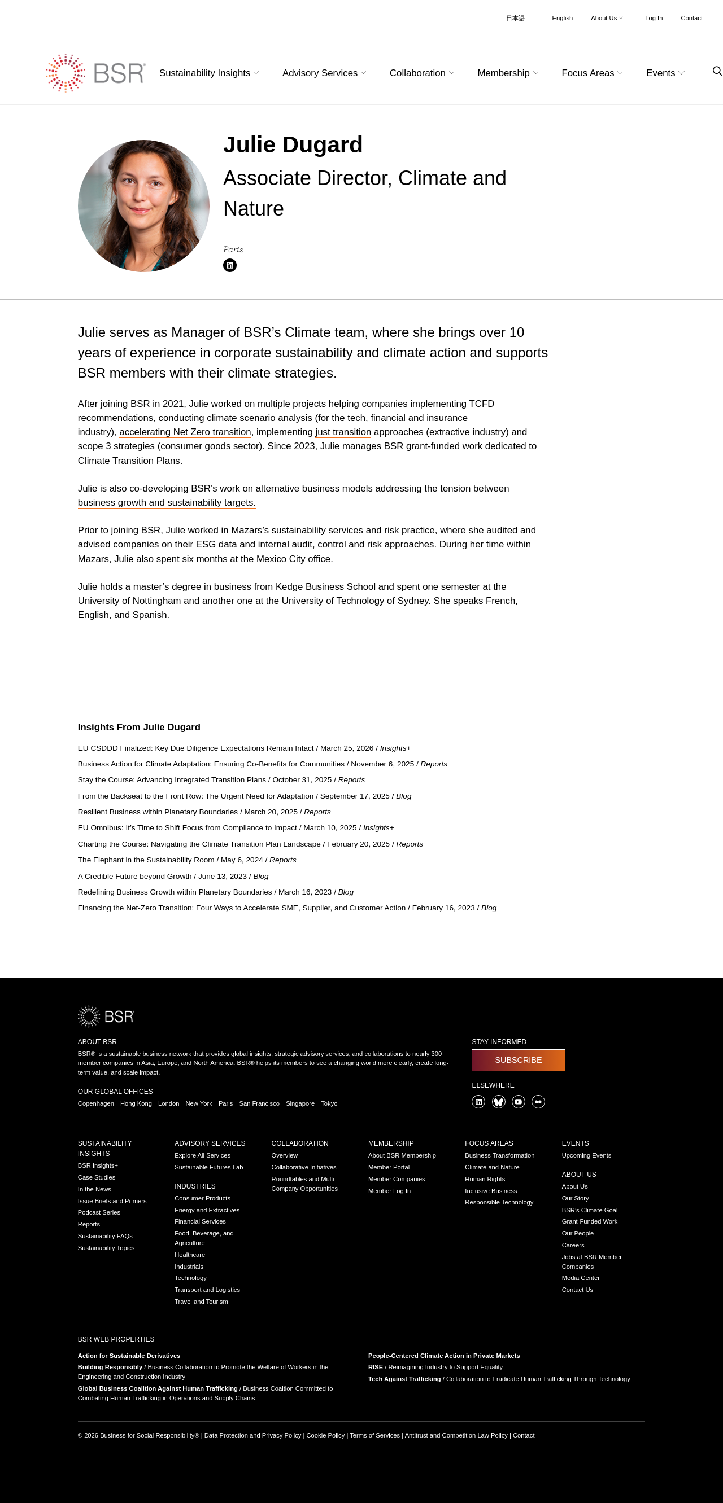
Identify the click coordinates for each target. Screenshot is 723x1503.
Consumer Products (202, 1198)
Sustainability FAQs (105, 1236)
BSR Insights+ (98, 1165)
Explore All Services (202, 1155)
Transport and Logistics (207, 1289)
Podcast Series (99, 1212)
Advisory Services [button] (325, 73)
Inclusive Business (491, 1190)
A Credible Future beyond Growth (136, 876)
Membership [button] (510, 73)
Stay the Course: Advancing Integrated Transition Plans (173, 779)
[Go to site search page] (713, 71)
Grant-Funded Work (590, 1221)
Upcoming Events (587, 1155)
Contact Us (577, 1289)
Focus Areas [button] (593, 73)
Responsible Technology (499, 1202)
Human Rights (485, 1179)
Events (575, 1143)
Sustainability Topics (106, 1248)
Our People (578, 1233)
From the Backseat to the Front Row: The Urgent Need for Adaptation (197, 796)
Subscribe (518, 1059)
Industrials (189, 1266)
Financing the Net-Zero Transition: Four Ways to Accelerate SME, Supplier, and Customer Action (243, 908)
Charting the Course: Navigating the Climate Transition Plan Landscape (200, 844)
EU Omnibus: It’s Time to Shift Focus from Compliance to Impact (188, 827)
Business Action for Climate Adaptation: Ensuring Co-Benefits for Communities (212, 764)
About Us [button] (608, 18)
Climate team (324, 332)
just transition (343, 432)
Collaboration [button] (423, 73)
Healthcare (190, 1254)
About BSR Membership (402, 1155)
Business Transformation (499, 1155)
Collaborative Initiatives (304, 1167)
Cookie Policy (326, 1435)
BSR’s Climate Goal (590, 1210)
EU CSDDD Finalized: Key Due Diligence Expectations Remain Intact (197, 748)
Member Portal (389, 1167)
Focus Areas (489, 1143)
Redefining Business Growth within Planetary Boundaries (176, 892)
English (562, 18)
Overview (285, 1155)
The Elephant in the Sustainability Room (147, 860)
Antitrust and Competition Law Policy (456, 1435)
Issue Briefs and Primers (112, 1201)
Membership (391, 1143)
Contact (692, 18)
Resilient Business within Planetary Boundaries (159, 812)
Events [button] (667, 73)
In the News (94, 1189)
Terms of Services (375, 1435)
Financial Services (200, 1221)
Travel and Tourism (201, 1301)
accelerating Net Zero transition (185, 432)
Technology (191, 1277)
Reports (89, 1224)
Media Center (581, 1277)
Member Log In (389, 1190)
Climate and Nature (492, 1167)
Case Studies (97, 1177)
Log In (654, 18)
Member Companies (396, 1179)
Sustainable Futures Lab (209, 1167)
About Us (579, 1174)
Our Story (575, 1198)
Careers (573, 1245)
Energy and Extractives (207, 1210)
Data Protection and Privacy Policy (253, 1435)
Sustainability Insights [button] (210, 73)
